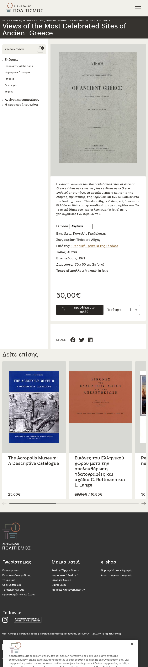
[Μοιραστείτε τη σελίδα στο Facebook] (73, 340)
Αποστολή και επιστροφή (116, 575)
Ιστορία (9, 79)
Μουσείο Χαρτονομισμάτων (68, 590)
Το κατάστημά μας (13, 590)
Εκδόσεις (11, 59)
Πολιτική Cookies (28, 634)
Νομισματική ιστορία (17, 72)
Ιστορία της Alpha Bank (19, 66)
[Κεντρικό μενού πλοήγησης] (138, 8)
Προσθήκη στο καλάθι (84, 309)
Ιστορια (39, 21)
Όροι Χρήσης (9, 634)
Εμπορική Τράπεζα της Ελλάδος (95, 246)
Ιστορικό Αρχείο (61, 580)
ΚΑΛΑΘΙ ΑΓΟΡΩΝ (14, 49)
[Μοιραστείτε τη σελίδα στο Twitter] (90, 340)
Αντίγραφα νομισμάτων (22, 99)
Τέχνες (9, 92)
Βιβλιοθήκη (59, 585)
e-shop (17, 21)
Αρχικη (6, 21)
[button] (98, 107)
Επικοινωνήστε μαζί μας (16, 575)
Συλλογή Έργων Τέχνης (65, 570)
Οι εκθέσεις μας (11, 585)
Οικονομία (11, 85)
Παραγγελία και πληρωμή (116, 570)
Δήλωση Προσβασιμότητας (106, 634)
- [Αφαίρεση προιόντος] (125, 309)
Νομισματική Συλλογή (65, 575)
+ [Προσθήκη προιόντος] (136, 309)
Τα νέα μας (8, 580)
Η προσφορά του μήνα (21, 104)
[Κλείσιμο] (132, 648)
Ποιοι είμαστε (10, 570)
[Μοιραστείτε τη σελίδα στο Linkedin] (81, 340)
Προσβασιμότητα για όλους (18, 594)
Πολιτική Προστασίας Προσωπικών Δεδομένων (64, 634)
